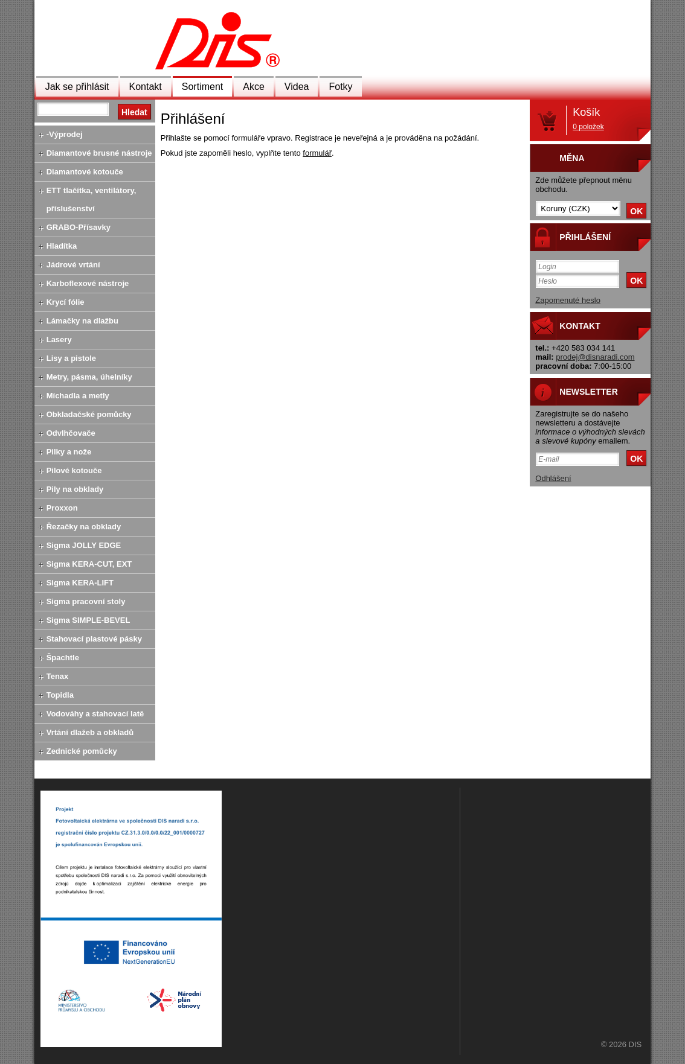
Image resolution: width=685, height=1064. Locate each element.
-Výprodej (65, 134)
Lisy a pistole (71, 358)
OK (636, 211)
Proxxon (62, 507)
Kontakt (145, 86)
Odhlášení (553, 478)
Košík (588, 118)
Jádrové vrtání (73, 264)
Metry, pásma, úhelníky (89, 376)
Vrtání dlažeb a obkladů (90, 732)
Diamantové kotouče (85, 171)
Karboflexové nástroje (88, 283)
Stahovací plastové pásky (94, 638)
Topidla (60, 694)
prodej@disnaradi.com (595, 357)
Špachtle (63, 657)
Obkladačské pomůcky (89, 414)
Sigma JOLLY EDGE (84, 545)
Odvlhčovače (71, 433)
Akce (254, 86)
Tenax (58, 676)
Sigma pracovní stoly (86, 601)
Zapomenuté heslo (567, 300)
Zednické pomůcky (82, 751)
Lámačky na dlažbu (82, 320)
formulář (317, 153)
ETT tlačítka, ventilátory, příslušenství (92, 199)
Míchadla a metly (78, 395)
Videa (297, 86)
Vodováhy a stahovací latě (95, 713)
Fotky (340, 86)
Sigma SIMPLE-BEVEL (88, 620)
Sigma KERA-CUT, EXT (89, 564)
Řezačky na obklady (84, 526)
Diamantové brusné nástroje (99, 153)
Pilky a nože (69, 451)
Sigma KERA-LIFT (80, 582)
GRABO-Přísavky (79, 227)
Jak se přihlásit (77, 86)
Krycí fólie (66, 302)
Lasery (59, 339)
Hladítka (62, 245)
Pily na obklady (75, 489)
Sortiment (202, 86)
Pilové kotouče (74, 470)
